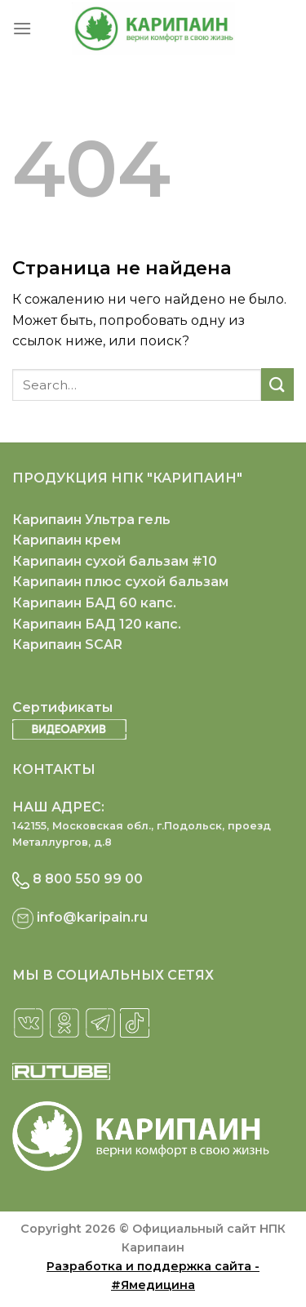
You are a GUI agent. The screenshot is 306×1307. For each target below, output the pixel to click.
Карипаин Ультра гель (91, 519)
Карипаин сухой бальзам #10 (114, 561)
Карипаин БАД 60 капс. (94, 603)
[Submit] (277, 384)
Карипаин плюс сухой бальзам (120, 581)
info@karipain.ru (92, 917)
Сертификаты (62, 707)
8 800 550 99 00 (88, 879)
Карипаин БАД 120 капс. (96, 624)
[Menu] (22, 28)
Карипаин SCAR (67, 644)
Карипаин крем (66, 540)
